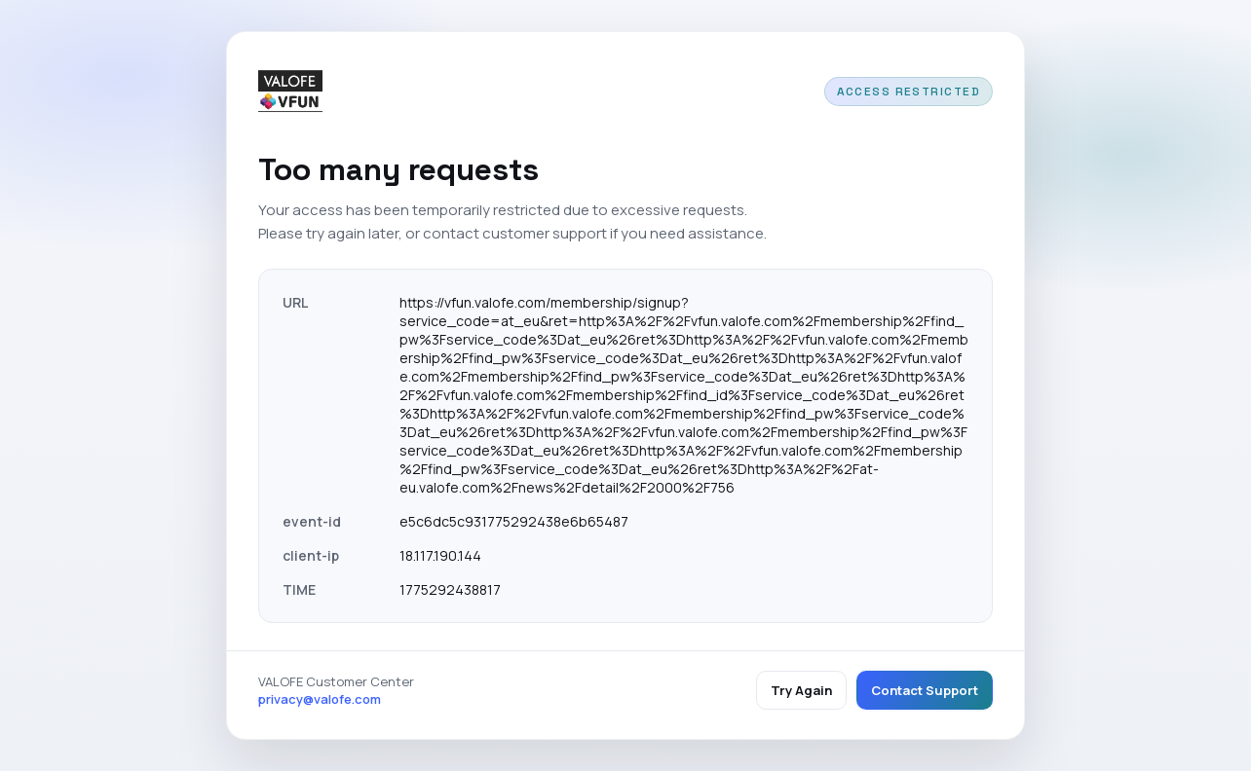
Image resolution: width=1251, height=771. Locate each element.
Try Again (801, 690)
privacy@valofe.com (319, 699)
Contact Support (924, 690)
